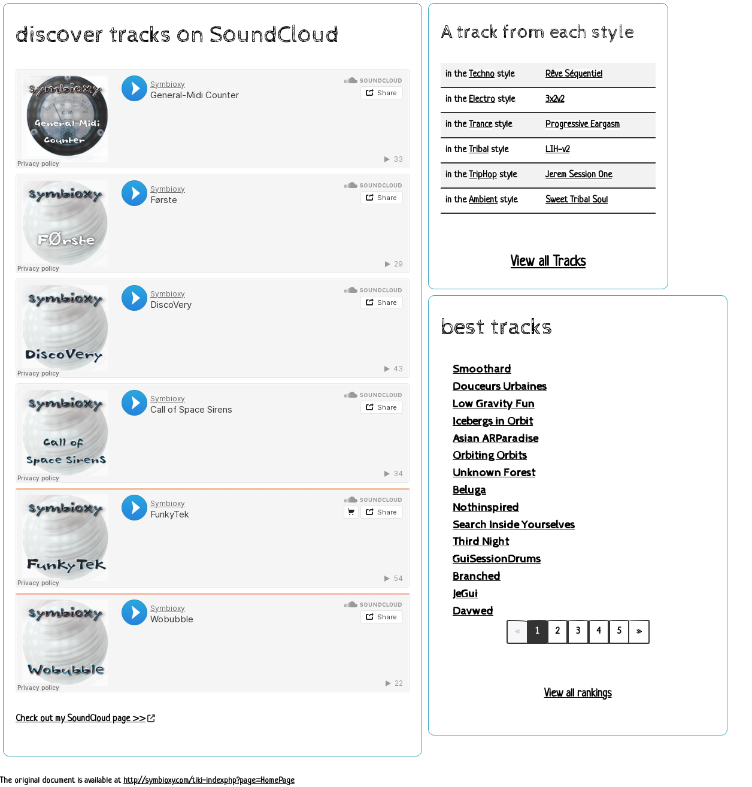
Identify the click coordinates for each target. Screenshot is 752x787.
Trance (480, 125)
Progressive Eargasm (582, 125)
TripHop (483, 175)
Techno (482, 74)
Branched (477, 576)
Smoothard (482, 369)
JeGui (465, 594)
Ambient (483, 200)
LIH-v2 (557, 150)
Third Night (481, 542)
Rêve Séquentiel (573, 74)
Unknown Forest (494, 473)
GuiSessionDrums (497, 559)
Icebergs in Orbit (493, 421)
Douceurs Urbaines (500, 387)
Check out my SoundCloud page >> (80, 719)
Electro (482, 100)
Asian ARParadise (495, 439)
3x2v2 (554, 100)
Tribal (479, 150)
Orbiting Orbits (490, 455)
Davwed (473, 611)
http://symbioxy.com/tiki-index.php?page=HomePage (209, 780)
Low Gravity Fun (494, 404)
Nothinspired (486, 507)
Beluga (469, 490)
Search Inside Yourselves (514, 525)
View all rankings (578, 694)
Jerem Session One (578, 175)
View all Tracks (548, 262)
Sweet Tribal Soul (576, 200)
